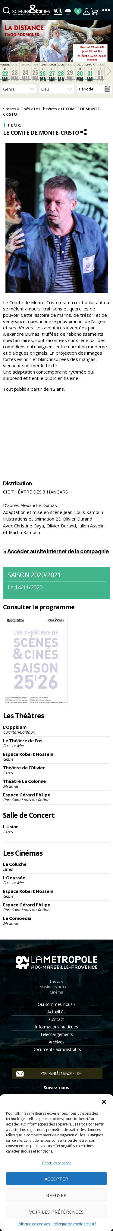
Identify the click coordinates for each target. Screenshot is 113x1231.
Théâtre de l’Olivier (56, 770)
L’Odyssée (56, 880)
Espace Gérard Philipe (56, 797)
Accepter (56, 1179)
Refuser (56, 1195)
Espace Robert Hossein (56, 756)
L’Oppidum (56, 729)
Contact (56, 1019)
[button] (104, 1102)
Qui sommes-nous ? (56, 1004)
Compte (86, 11)
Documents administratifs (56, 1049)
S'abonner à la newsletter (61, 1074)
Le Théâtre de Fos (56, 743)
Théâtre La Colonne (56, 783)
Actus (58, 11)
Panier (95, 11)
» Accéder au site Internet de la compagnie (56, 551)
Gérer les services (56, 1162)
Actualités (56, 1012)
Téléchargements (56, 1034)
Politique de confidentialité (74, 1223)
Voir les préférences (56, 1212)
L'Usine (56, 828)
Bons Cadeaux (68, 11)
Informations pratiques (56, 1027)
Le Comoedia (56, 920)
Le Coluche (56, 866)
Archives (56, 1042)
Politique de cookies (33, 1223)
